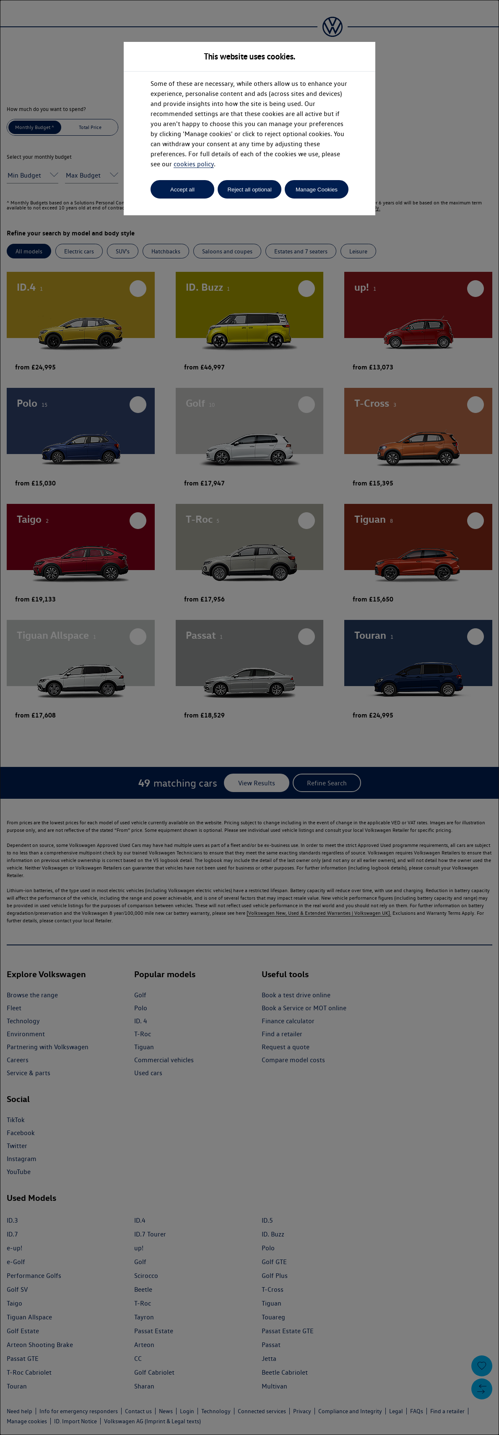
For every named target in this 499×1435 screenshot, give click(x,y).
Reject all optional (249, 189)
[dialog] (249, 717)
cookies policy (194, 164)
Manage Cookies (317, 189)
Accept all (182, 189)
